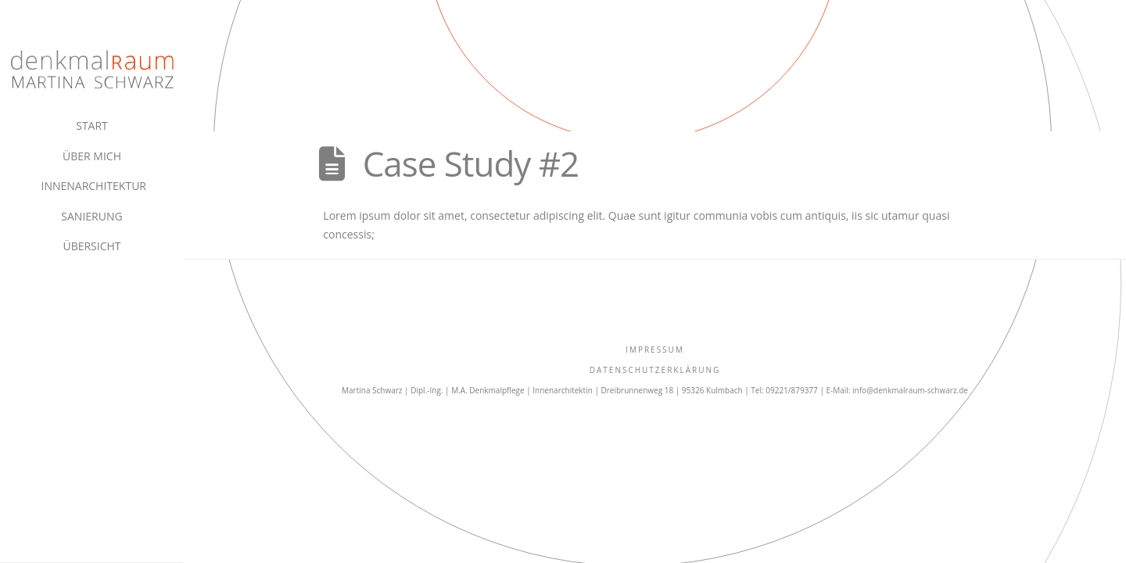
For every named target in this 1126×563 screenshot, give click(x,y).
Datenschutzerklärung (655, 369)
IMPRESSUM (655, 349)
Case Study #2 (471, 163)
